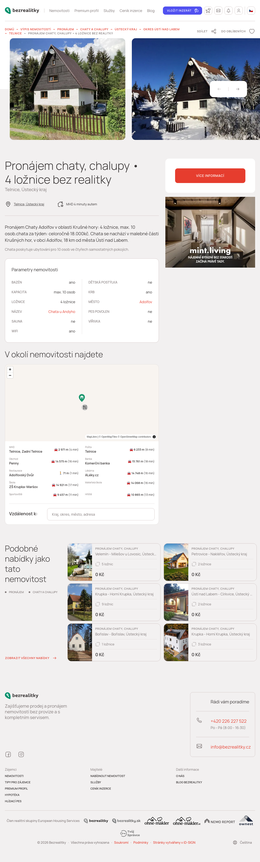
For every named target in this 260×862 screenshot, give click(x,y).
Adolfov (146, 301)
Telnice (15, 33)
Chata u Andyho (61, 311)
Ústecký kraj (126, 29)
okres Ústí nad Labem (161, 29)
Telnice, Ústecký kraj (29, 204)
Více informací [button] (210, 175)
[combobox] (101, 514)
